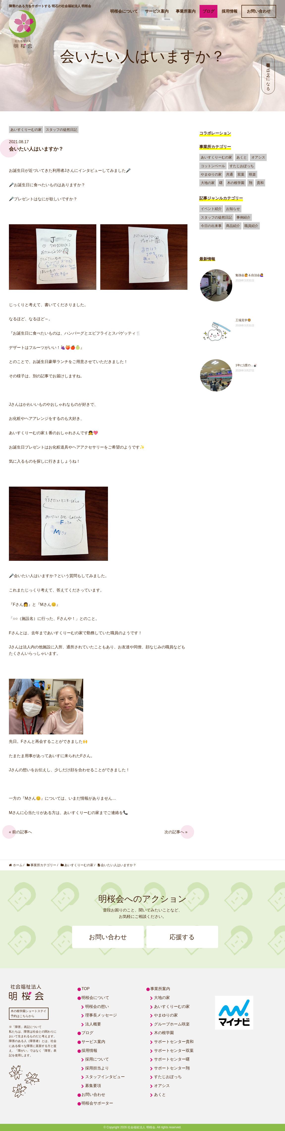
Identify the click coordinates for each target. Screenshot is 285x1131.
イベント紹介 (211, 209)
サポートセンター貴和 (174, 1042)
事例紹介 (243, 217)
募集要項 (93, 1086)
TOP (85, 989)
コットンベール (213, 166)
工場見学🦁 (243, 320)
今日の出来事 (211, 226)
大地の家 (208, 183)
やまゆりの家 (211, 174)
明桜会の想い (97, 1006)
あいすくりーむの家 (216, 157)
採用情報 (229, 11)
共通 (229, 174)
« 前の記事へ (20, 832)
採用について (97, 1059)
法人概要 (93, 1024)
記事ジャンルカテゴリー (221, 198)
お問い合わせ (259, 11)
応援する (182, 936)
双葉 (240, 174)
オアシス (258, 157)
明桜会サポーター (97, 1103)
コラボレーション (215, 133)
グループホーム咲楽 (172, 1024)
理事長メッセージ (101, 1015)
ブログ (208, 11)
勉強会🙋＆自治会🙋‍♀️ (249, 275)
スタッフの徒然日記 (216, 217)
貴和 (260, 183)
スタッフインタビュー (105, 1077)
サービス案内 (157, 11)
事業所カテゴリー (215, 147)
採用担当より (97, 1068)
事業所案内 (186, 11)
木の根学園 (235, 183)
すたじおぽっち (242, 166)
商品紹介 (233, 226)
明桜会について (124, 11)
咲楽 (252, 174)
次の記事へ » (175, 832)
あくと (241, 157)
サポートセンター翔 (172, 1068)
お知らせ (233, 209)
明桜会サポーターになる (268, 74)
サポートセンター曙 (172, 1059)
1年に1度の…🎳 (246, 365)
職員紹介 (251, 226)
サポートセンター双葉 (174, 1050)
